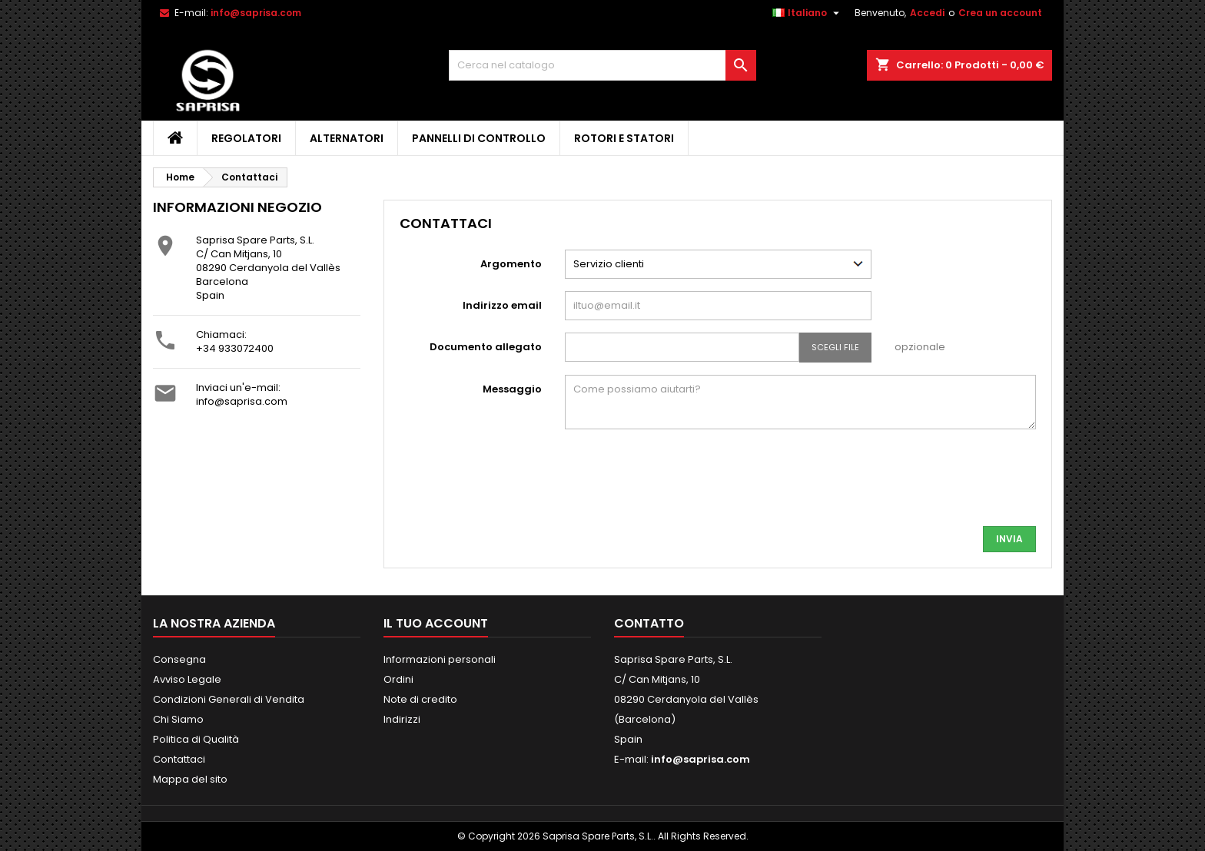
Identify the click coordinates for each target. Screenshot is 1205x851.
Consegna (179, 659)
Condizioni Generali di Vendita (228, 699)
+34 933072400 (235, 348)
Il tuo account (435, 623)
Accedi (927, 12)
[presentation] (919, 484)
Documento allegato (486, 346)
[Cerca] (602, 65)
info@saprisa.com (256, 12)
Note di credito (420, 699)
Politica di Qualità (196, 739)
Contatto (649, 623)
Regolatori (246, 138)
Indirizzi (401, 719)
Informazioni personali (439, 659)
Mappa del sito (190, 779)
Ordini (398, 679)
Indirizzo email (502, 305)
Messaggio (512, 389)
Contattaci (179, 759)
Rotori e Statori (624, 138)
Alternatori (346, 138)
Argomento (511, 264)
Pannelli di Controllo (479, 138)
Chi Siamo (178, 719)
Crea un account (1000, 12)
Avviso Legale (187, 679)
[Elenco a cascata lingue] (807, 13)
